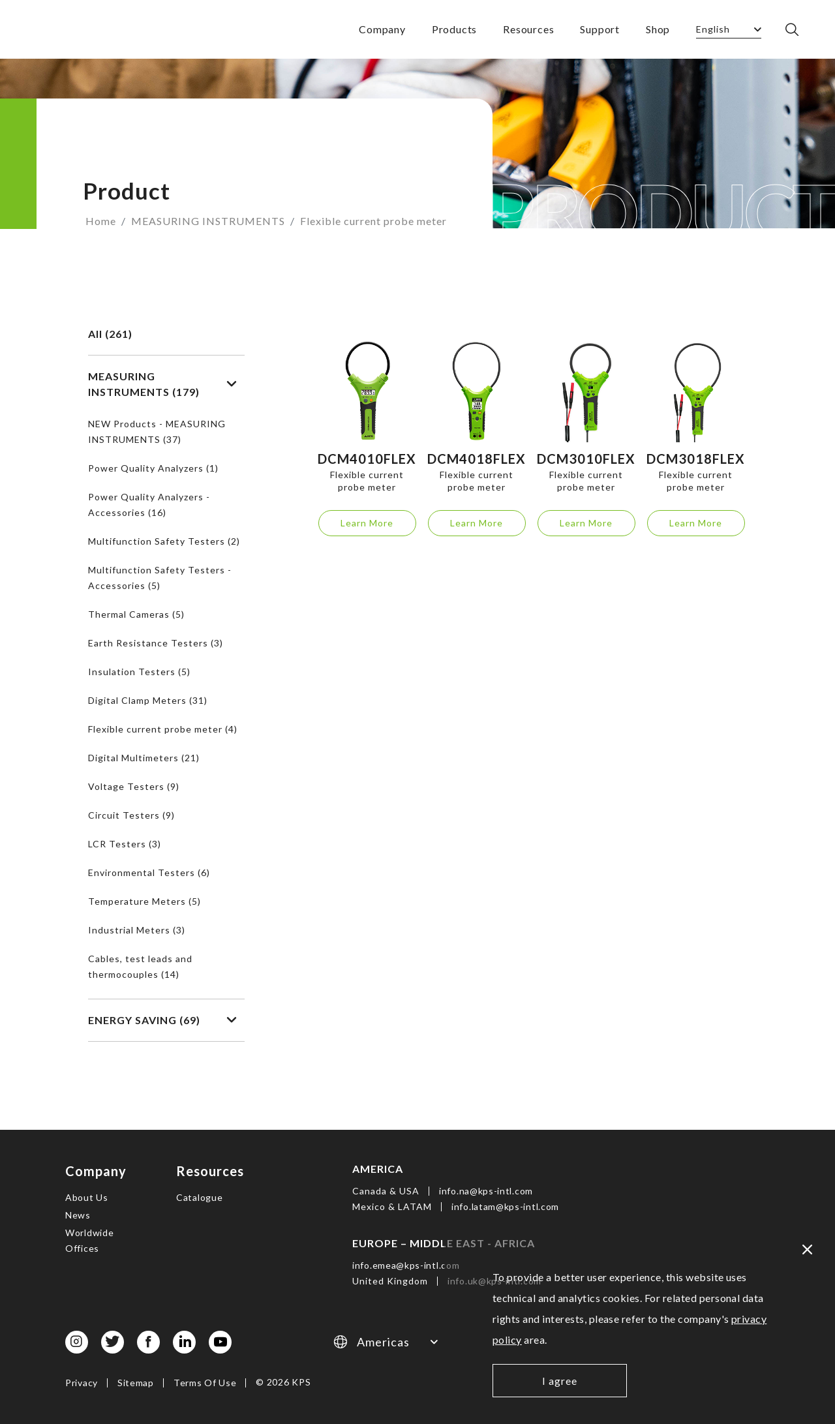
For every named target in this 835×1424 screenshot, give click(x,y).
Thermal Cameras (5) (136, 614)
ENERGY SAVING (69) (162, 1020)
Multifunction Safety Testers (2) (164, 541)
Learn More (367, 522)
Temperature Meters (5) (144, 901)
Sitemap (135, 1382)
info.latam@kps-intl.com (505, 1206)
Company (382, 29)
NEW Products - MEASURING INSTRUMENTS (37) (157, 431)
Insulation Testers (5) (139, 671)
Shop (658, 29)
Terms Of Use (205, 1382)
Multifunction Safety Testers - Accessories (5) (160, 577)
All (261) (110, 333)
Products (454, 29)
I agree (559, 1380)
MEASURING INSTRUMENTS (208, 221)
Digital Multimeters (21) (144, 757)
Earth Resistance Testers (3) (155, 642)
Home (100, 221)
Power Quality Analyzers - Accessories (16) (149, 504)
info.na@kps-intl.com (486, 1190)
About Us (86, 1197)
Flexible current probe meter (373, 221)
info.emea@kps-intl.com (405, 1265)
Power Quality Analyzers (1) (153, 468)
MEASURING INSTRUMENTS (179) (162, 384)
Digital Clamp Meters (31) (147, 700)
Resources (528, 29)
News (78, 1214)
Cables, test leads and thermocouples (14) (140, 966)
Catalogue (199, 1197)
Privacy (81, 1382)
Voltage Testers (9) (133, 786)
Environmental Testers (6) (149, 872)
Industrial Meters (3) (136, 929)
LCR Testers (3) (124, 843)
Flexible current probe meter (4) (162, 729)
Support (600, 29)
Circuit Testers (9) (131, 815)
